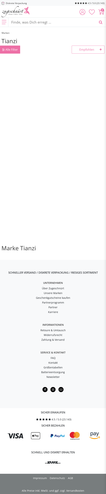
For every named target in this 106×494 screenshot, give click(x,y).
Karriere (53, 312)
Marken (5, 33)
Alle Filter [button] (10, 50)
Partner (53, 307)
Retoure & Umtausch (53, 330)
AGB (70, 478)
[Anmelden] (82, 12)
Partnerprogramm (53, 302)
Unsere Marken (53, 293)
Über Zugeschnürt (53, 288)
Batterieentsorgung (53, 372)
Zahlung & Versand (53, 339)
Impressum (40, 478)
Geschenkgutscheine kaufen (53, 297)
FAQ (53, 358)
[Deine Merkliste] (92, 12)
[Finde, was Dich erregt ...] (51, 22)
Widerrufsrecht (53, 335)
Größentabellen (53, 367)
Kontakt (53, 362)
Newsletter (53, 377)
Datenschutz (57, 478)
